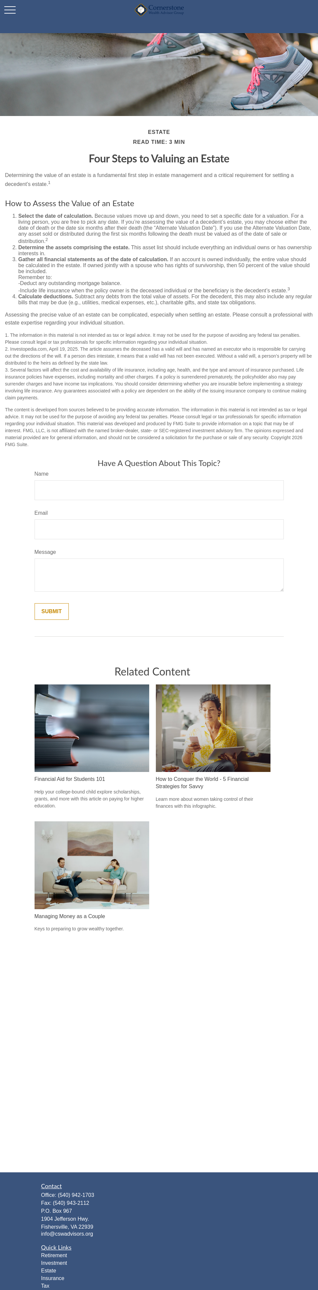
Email (41, 513)
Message (45, 552)
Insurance (52, 1278)
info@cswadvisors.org (67, 1234)
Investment (54, 1263)
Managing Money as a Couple (70, 916)
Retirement (54, 1255)
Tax (45, 1286)
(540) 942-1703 (76, 1195)
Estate (48, 1270)
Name (42, 474)
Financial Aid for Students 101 (70, 779)
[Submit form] (52, 611)
